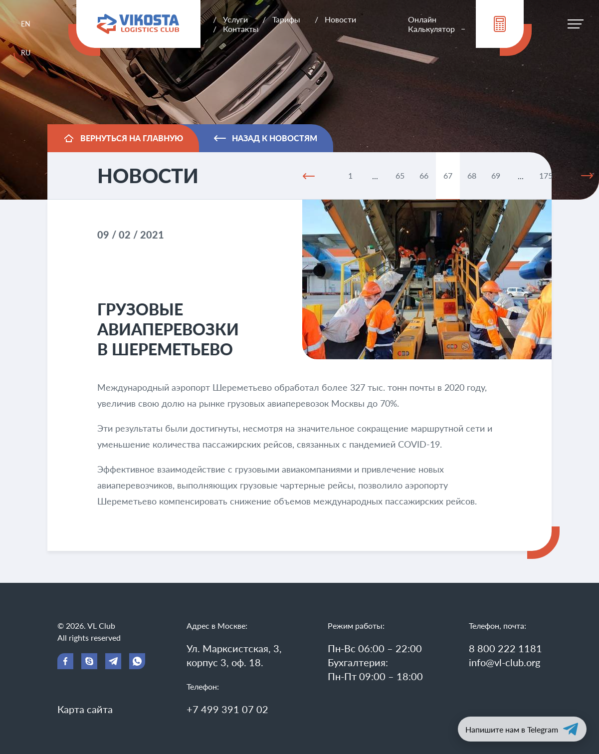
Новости (340, 19)
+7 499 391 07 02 (227, 709)
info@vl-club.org (504, 662)
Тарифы (286, 19)
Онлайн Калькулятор (431, 23)
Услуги (235, 19)
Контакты (241, 28)
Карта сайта (85, 709)
